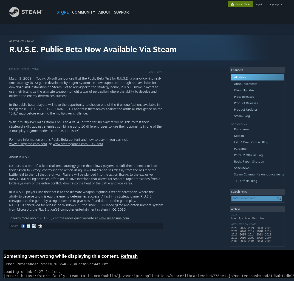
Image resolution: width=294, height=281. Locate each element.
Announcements (245, 84)
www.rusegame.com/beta (28, 144)
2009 (251, 237)
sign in (259, 4)
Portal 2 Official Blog (248, 155)
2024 (251, 228)
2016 (234, 234)
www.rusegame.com (114, 218)
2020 (243, 231)
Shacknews (241, 168)
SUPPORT (122, 12)
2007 (268, 237)
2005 (243, 241)
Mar (248, 218)
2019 (251, 231)
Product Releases (246, 103)
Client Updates (244, 90)
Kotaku (239, 136)
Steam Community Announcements (259, 174)
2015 (243, 234)
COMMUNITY (83, 12)
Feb (255, 218)
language (274, 4)
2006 (234, 241)
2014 (251, 234)
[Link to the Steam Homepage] (29, 16)
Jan (262, 218)
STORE (63, 12)
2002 (268, 241)
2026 (234, 228)
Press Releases (244, 96)
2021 (234, 231)
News (30, 41)
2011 (234, 237)
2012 (268, 234)
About (104, 12)
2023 (260, 228)
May (234, 218)
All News (240, 77)
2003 (260, 241)
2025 (243, 228)
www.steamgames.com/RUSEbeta (78, 144)
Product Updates (245, 109)
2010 (243, 237)
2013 (260, 234)
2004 (251, 241)
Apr (241, 218)
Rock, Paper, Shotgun (249, 161)
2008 (260, 237)
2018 (260, 231)
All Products (16, 41)
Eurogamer (242, 129)
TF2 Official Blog (245, 181)
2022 (268, 228)
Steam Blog (242, 116)
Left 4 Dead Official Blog (251, 142)
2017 (268, 231)
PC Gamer (241, 148)
